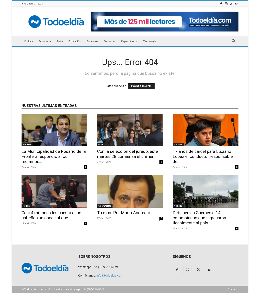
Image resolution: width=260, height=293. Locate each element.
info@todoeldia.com (109, 275)
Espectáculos (129, 41)
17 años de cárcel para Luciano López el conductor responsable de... (203, 156)
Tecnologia (150, 41)
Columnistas (104, 205)
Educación (74, 41)
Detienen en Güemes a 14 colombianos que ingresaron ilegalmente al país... (199, 217)
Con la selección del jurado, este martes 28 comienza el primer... (127, 154)
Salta (59, 41)
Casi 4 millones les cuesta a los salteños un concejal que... (51, 215)
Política (28, 41)
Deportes (110, 41)
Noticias (27, 144)
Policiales (92, 41)
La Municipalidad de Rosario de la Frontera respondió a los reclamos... (54, 156)
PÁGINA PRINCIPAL (141, 86)
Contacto (233, 289)
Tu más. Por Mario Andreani (123, 212)
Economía (45, 41)
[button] (233, 41)
